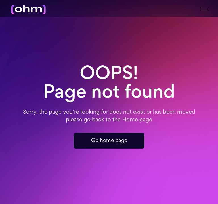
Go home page (109, 140)
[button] (204, 9)
